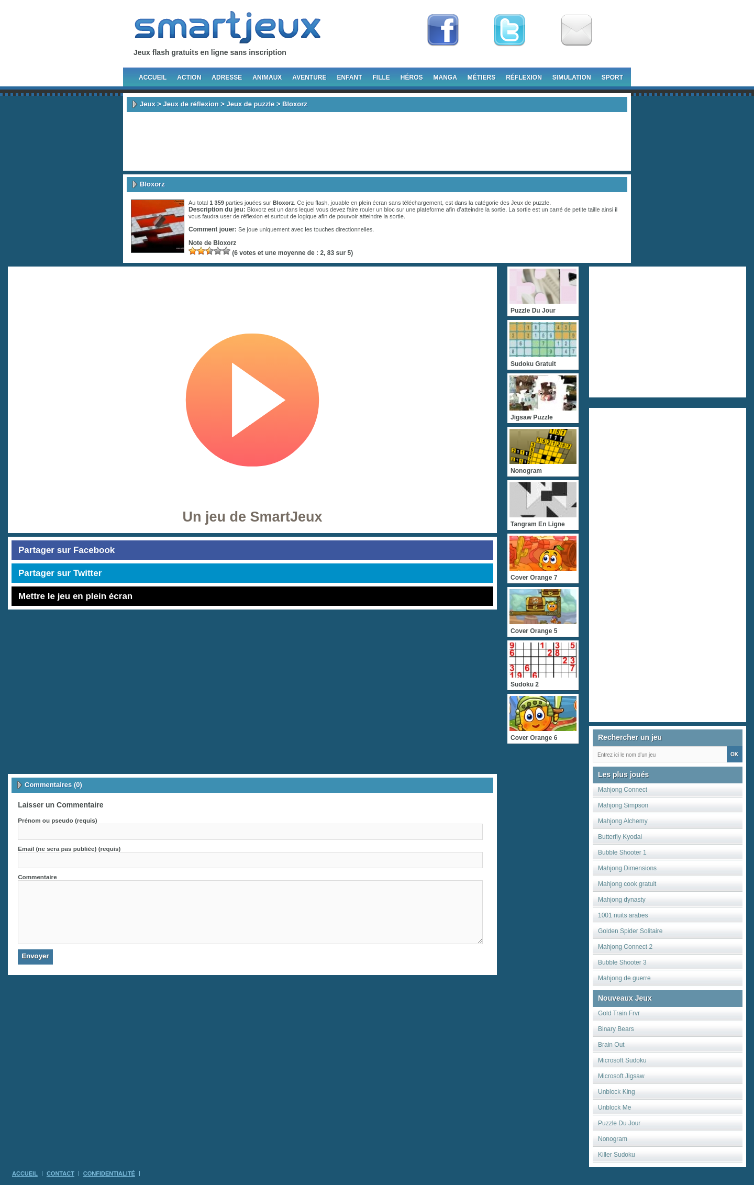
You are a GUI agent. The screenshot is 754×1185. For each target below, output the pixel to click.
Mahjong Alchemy (623, 821)
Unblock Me (614, 1107)
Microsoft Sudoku (622, 1060)
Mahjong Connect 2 (625, 946)
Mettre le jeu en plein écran (75, 596)
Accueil (153, 77)
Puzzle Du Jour (619, 1123)
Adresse (227, 77)
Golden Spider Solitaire (630, 931)
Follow (509, 30)
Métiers (481, 77)
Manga (445, 77)
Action (189, 77)
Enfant (349, 77)
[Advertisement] (377, 141)
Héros (412, 77)
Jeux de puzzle (251, 104)
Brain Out (611, 1044)
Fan (443, 30)
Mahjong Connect (622, 789)
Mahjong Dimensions (627, 868)
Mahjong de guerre (624, 978)
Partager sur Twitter (60, 573)
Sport (612, 77)
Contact (60, 1173)
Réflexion (524, 77)
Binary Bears (616, 1029)
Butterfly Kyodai (620, 836)
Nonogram (612, 1139)
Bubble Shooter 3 (622, 962)
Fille (381, 77)
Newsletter (576, 30)
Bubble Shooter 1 (622, 852)
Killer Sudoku (616, 1154)
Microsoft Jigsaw (621, 1076)
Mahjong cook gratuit (627, 884)
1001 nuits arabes (623, 915)
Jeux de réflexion (190, 104)
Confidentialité (109, 1173)
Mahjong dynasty (622, 899)
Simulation (571, 77)
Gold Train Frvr (619, 1013)
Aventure (309, 77)
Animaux (267, 77)
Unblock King (616, 1091)
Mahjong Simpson (623, 805)
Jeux (148, 104)
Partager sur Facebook (66, 550)
